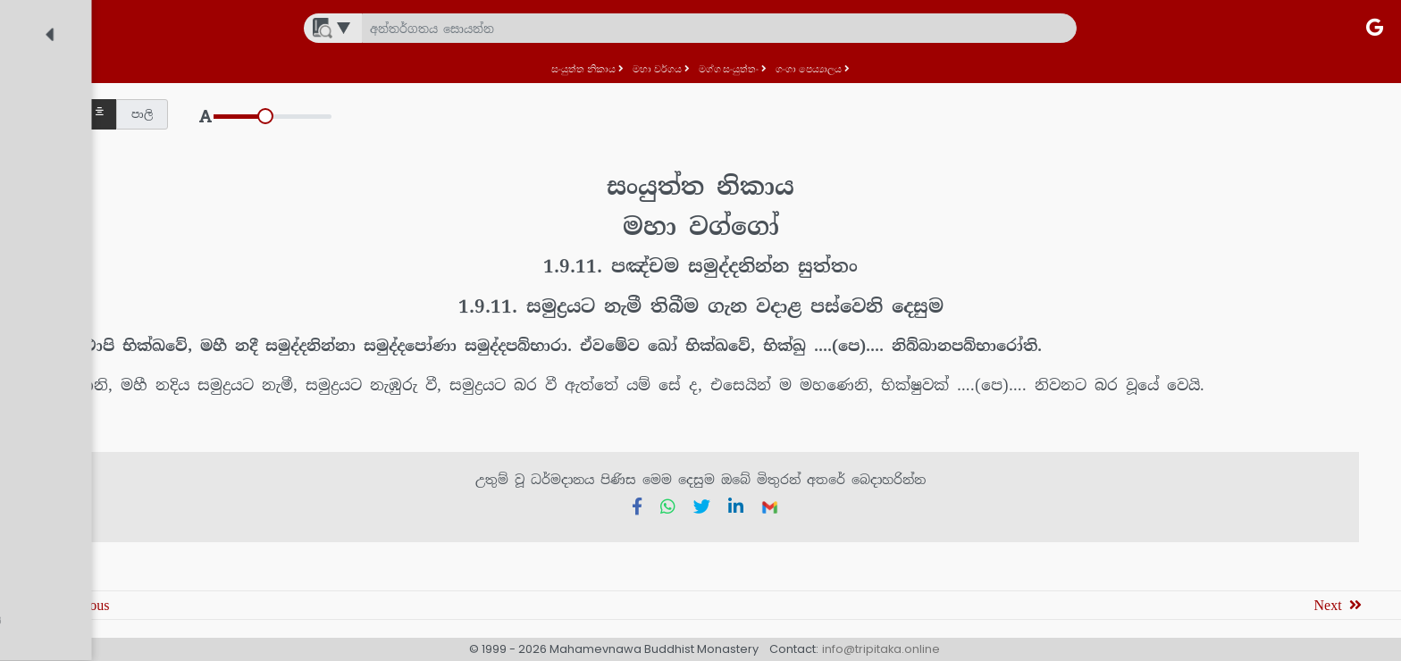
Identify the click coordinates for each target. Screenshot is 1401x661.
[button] (373, 114)
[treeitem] (156, 95)
